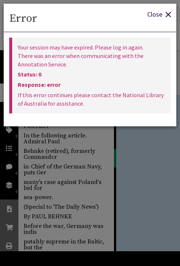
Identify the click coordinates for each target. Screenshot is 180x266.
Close (159, 14)
